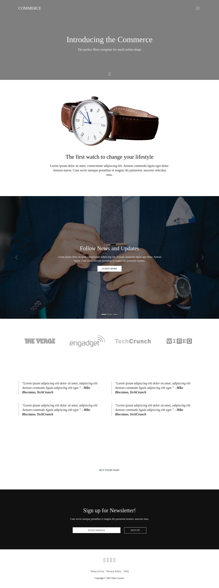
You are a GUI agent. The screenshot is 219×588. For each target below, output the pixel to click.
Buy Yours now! (109, 470)
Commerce (30, 8)
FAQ (126, 571)
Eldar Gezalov (117, 578)
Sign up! (135, 530)
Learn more (109, 268)
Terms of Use (97, 571)
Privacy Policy (113, 571)
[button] (16, 257)
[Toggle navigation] (198, 8)
